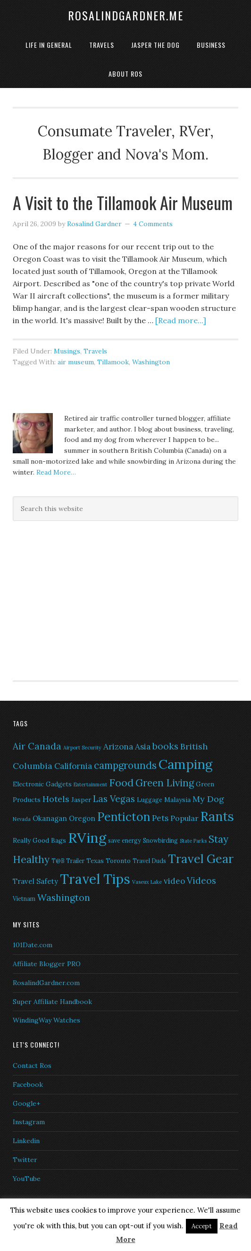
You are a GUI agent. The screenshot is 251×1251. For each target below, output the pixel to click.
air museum (76, 362)
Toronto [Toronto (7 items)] (118, 860)
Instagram (29, 1122)
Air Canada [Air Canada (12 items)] (37, 746)
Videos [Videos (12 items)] (201, 880)
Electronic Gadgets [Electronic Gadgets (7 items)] (42, 784)
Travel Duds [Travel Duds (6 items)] (149, 860)
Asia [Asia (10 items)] (143, 746)
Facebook (28, 1084)
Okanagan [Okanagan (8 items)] (50, 818)
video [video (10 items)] (174, 881)
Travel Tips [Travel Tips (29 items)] (95, 879)
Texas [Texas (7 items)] (95, 860)
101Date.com (32, 945)
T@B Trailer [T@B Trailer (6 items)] (67, 860)
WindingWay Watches (46, 1020)
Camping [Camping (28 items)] (185, 764)
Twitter (25, 1159)
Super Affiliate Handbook (52, 1001)
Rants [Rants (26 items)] (217, 816)
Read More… (56, 472)
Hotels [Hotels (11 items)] (55, 798)
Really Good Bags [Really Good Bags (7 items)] (39, 840)
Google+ (26, 1103)
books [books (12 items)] (165, 746)
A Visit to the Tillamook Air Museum (123, 202)
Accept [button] (202, 1226)
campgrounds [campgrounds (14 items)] (125, 765)
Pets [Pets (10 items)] (160, 818)
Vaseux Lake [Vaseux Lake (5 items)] (147, 882)
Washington (151, 362)
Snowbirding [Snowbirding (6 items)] (160, 840)
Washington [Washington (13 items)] (63, 897)
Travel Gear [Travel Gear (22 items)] (201, 858)
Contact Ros (32, 1065)
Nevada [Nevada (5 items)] (22, 819)
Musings (67, 351)
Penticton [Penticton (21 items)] (123, 816)
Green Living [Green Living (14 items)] (164, 782)
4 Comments (153, 224)
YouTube (27, 1178)
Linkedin (26, 1140)
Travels (95, 351)
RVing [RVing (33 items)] (87, 837)
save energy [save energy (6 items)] (124, 840)
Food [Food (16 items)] (121, 782)
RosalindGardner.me (126, 15)
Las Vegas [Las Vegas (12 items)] (114, 798)
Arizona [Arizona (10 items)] (118, 746)
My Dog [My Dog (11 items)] (208, 798)
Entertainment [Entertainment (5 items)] (90, 784)
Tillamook (113, 362)
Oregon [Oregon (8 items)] (82, 818)
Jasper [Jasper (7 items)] (81, 799)
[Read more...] (180, 320)
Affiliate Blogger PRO (47, 964)
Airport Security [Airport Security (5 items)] (82, 747)
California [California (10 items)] (73, 766)
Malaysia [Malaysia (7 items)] (177, 799)
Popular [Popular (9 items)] (184, 818)
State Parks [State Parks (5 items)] (193, 840)
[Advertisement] (72, 599)
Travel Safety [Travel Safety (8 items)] (35, 881)
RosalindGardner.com (46, 982)
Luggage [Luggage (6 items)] (149, 799)
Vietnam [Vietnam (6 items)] (24, 898)
